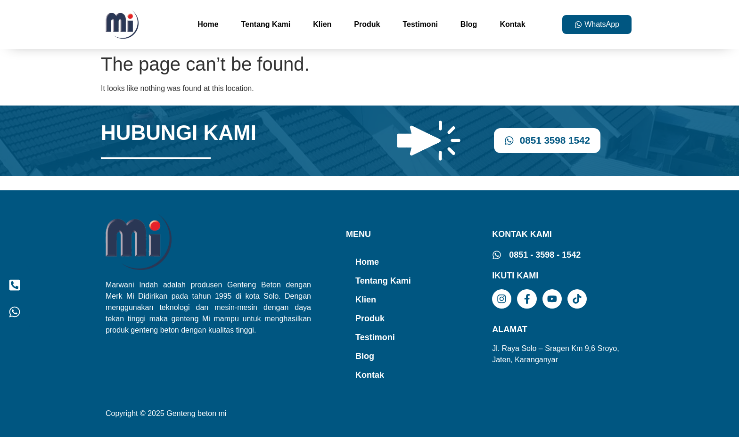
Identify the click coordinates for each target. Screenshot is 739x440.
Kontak (512, 24)
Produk (367, 24)
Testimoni (419, 24)
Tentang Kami (266, 24)
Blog (468, 24)
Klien (322, 24)
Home (207, 24)
